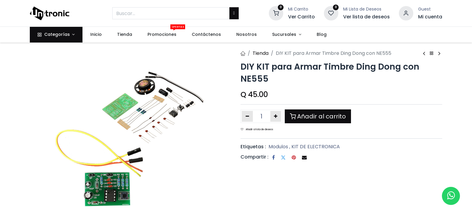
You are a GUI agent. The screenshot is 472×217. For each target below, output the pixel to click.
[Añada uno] (275, 116)
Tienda (261, 53)
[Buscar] (234, 13)
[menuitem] (95, 34)
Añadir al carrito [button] (318, 116)
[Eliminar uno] (247, 116)
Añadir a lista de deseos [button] (257, 129)
